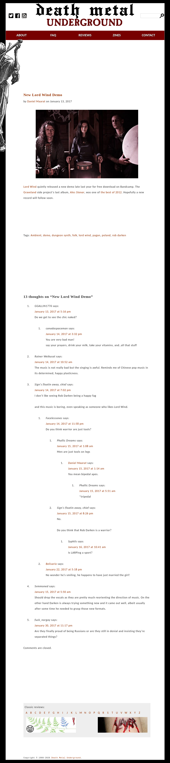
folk (74, 235)
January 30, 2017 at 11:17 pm (54, 625)
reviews (85, 35)
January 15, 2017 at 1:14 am (86, 468)
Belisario (51, 564)
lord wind (85, 235)
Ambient (36, 235)
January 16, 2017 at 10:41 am (87, 547)
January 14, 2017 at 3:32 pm (64, 334)
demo (46, 235)
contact (148, 35)
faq (53, 35)
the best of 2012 (111, 192)
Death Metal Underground (66, 757)
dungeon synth (61, 235)
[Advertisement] (88, 66)
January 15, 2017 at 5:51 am (97, 491)
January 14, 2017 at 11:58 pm (65, 423)
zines (117, 35)
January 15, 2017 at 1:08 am (75, 446)
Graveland (29, 192)
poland (106, 235)
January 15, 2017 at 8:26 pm (75, 513)
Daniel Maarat (36, 101)
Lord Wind (30, 186)
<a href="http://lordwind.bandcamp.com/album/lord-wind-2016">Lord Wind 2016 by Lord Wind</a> (86, 215)
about (21, 35)
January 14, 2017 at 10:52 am (53, 362)
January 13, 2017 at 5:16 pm (53, 311)
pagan (96, 235)
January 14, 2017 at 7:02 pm (53, 390)
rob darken (119, 235)
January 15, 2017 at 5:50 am (53, 592)
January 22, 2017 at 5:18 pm (64, 569)
